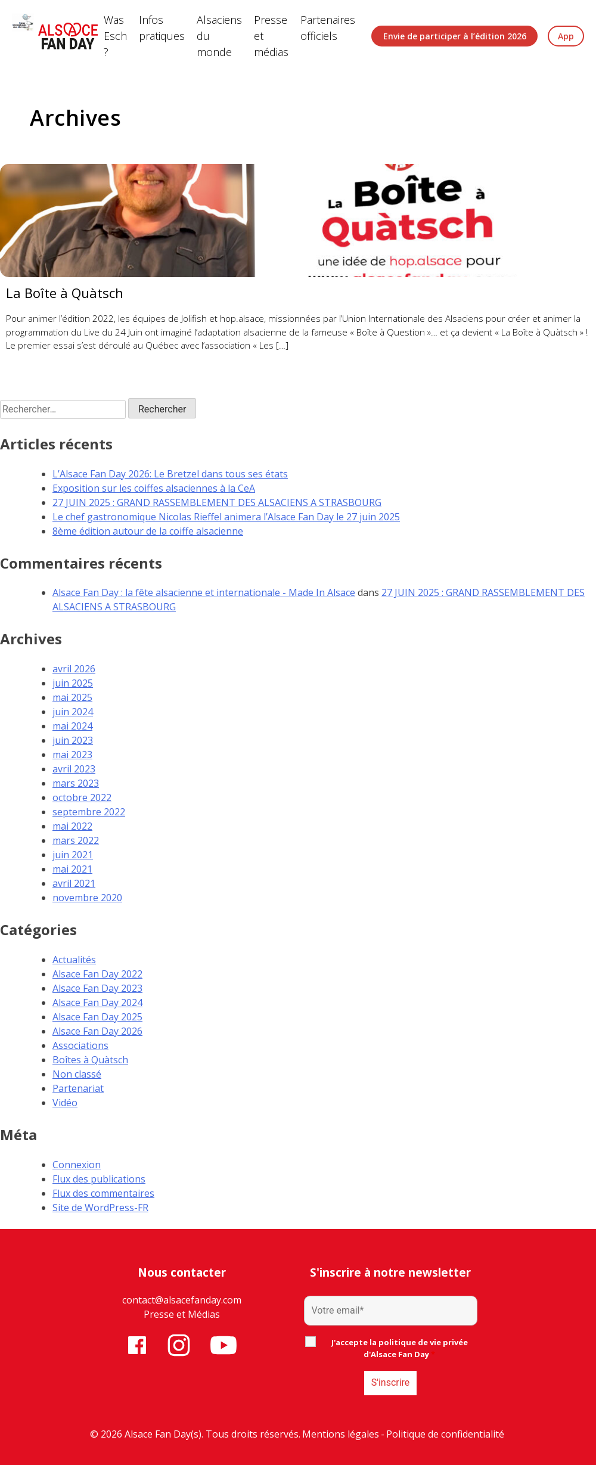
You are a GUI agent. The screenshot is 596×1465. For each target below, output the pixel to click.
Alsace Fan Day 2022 (97, 973)
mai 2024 (72, 725)
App (566, 36)
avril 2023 (73, 768)
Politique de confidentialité (445, 1434)
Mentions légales (340, 1434)
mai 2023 (72, 754)
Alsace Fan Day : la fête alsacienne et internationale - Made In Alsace (203, 592)
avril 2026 (73, 668)
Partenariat (78, 1088)
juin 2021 (72, 854)
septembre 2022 (88, 811)
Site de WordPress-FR (100, 1207)
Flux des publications (98, 1178)
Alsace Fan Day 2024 (97, 1002)
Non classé (76, 1074)
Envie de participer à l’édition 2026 (454, 36)
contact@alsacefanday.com (181, 1299)
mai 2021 (72, 869)
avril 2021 (73, 883)
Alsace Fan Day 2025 (97, 1016)
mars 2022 (75, 840)
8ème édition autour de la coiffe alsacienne (147, 531)
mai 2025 (72, 697)
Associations (80, 1045)
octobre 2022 (81, 797)
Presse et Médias (182, 1314)
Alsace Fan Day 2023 (97, 988)
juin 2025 (72, 683)
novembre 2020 (87, 897)
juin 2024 (72, 711)
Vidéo (64, 1102)
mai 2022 (72, 826)
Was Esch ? (115, 36)
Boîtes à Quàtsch (90, 1059)
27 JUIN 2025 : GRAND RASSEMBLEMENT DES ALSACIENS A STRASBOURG (216, 502)
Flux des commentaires (103, 1193)
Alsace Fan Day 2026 (97, 1031)
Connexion (76, 1164)
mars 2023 (75, 783)
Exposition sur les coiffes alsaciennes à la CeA (153, 488)
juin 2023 (72, 740)
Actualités (74, 959)
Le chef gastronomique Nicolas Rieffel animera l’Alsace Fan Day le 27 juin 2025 (226, 516)
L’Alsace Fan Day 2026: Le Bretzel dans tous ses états (170, 473)
